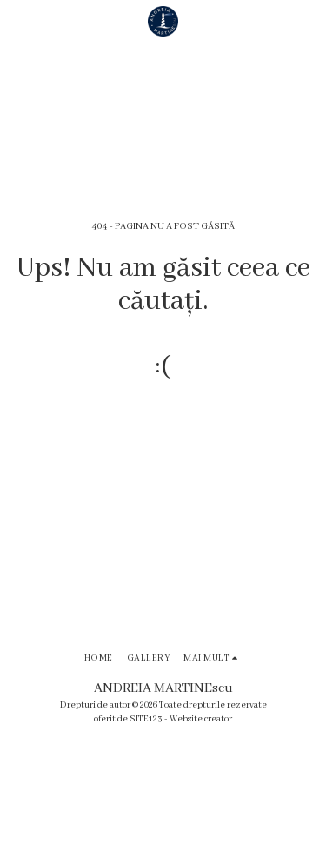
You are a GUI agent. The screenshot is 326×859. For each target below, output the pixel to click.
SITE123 (146, 719)
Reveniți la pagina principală (163, 428)
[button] (19, 20)
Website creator (201, 719)
